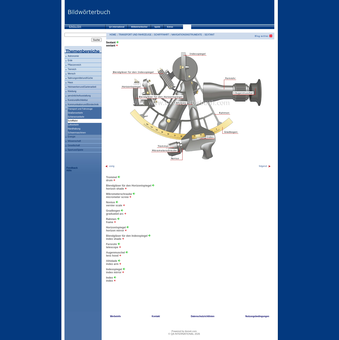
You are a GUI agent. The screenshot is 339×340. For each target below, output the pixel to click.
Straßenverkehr (75, 113)
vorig (109, 166)
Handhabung (74, 129)
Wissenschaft (74, 141)
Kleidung (72, 91)
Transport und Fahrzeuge (80, 109)
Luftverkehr (73, 125)
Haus (70, 82)
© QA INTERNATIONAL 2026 (184, 334)
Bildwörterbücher (139, 27)
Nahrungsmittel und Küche (80, 78)
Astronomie (73, 56)
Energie (71, 136)
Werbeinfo (115, 316)
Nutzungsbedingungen (257, 316)
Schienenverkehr (76, 117)
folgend (265, 166)
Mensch (71, 73)
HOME (113, 34)
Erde (70, 60)
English (75, 26)
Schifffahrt (161, 34)
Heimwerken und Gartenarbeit (82, 87)
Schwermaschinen (77, 132)
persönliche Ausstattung (79, 95)
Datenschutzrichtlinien (202, 316)
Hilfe (69, 170)
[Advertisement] (192, 12)
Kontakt (156, 316)
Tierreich (72, 69)
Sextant (209, 34)
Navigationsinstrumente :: (187, 34)
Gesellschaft (74, 145)
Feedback (72, 167)
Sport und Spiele (75, 150)
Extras (170, 27)
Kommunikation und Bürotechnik (83, 104)
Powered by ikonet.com (184, 331)
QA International (117, 27)
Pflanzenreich (74, 65)
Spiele (157, 27)
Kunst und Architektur (78, 100)
